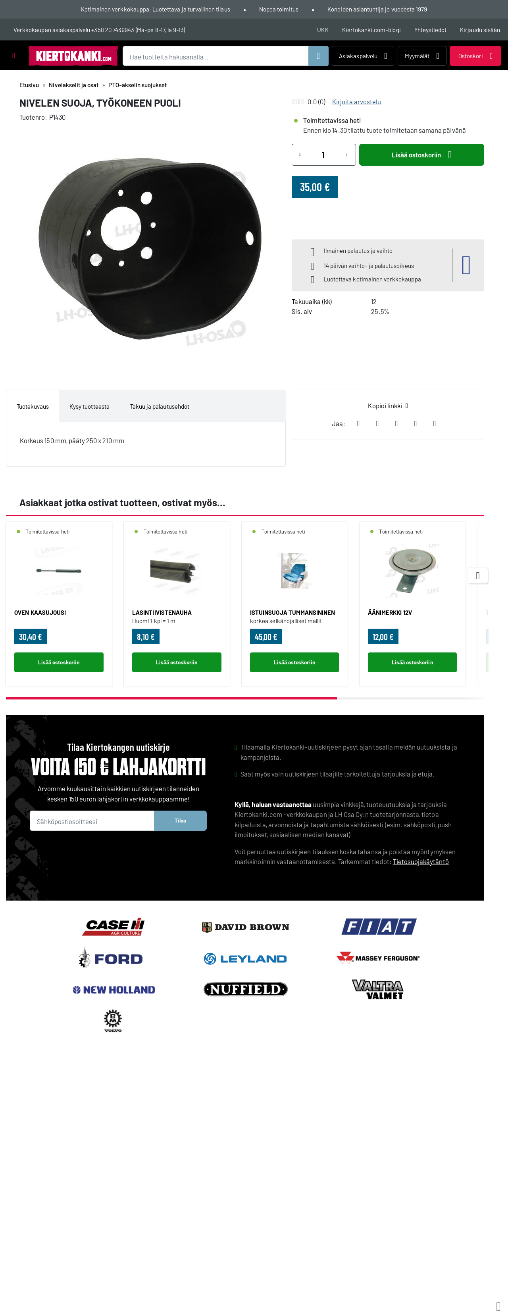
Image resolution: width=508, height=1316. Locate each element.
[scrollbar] (245, 698)
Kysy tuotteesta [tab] (89, 406)
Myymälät (422, 56)
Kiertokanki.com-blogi (371, 29)
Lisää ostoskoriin (422, 155)
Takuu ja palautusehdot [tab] (159, 406)
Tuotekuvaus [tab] (33, 406)
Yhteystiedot (430, 29)
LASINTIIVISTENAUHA (162, 612)
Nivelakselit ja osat (73, 84)
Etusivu (29, 84)
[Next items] (478, 575)
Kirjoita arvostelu (356, 101)
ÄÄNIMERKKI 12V (390, 612)
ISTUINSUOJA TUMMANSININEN (292, 612)
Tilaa (180, 820)
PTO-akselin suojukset (137, 84)
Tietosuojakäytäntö (421, 861)
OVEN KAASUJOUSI (40, 612)
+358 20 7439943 (112, 29)
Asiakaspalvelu (363, 56)
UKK (322, 29)
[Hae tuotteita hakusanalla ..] (226, 56)
